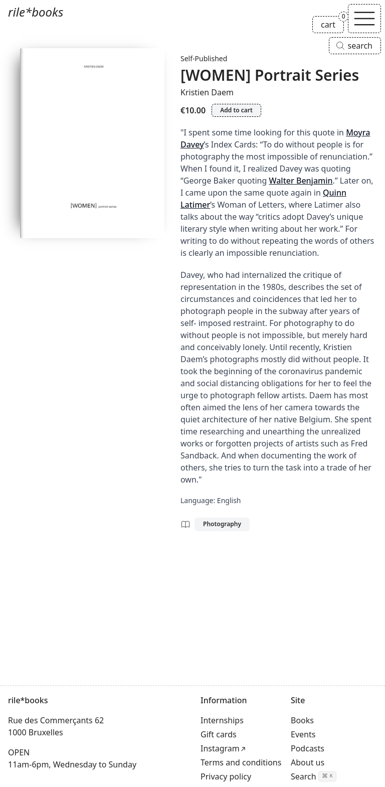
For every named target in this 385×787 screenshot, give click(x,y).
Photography (222, 524)
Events (303, 734)
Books (302, 720)
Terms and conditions (241, 762)
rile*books (35, 12)
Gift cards (219, 734)
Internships (222, 720)
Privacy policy (226, 776)
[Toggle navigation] (364, 18)
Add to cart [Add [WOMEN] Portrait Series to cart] (236, 110)
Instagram (220, 748)
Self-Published (203, 58)
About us (307, 762)
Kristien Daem (207, 92)
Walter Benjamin (300, 180)
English (229, 500)
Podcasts (307, 748)
